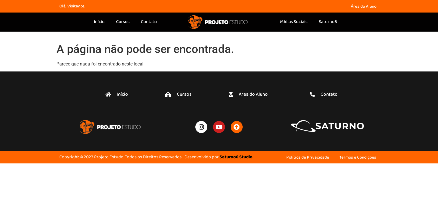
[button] (178, 94)
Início (99, 22)
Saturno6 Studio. (236, 157)
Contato (149, 22)
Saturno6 (328, 22)
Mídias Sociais (293, 22)
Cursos (122, 22)
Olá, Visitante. (72, 6)
